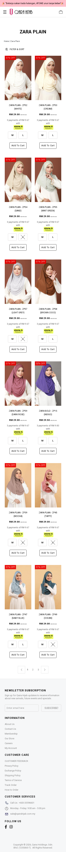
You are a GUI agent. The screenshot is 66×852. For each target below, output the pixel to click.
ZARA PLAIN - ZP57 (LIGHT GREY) (18, 311)
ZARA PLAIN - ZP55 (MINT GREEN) (48, 209)
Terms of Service (13, 780)
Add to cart (18, 145)
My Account (11, 748)
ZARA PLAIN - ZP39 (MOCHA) (18, 514)
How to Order (11, 789)
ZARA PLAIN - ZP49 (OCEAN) (48, 616)
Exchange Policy (13, 770)
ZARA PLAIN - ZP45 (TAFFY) (48, 514)
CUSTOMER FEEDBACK (16, 761)
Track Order (11, 785)
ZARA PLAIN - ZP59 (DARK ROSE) (18, 413)
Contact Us (10, 729)
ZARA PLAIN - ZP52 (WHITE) (18, 107)
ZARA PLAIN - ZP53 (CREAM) (48, 107)
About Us (9, 724)
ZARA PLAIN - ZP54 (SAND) (18, 209)
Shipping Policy (12, 775)
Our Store (9, 738)
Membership (11, 733)
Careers (8, 743)
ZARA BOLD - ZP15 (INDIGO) (48, 413)
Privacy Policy (11, 765)
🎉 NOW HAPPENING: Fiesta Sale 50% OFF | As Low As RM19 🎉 (33, 3)
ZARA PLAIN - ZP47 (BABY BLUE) (18, 616)
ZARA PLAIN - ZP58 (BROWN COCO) (48, 311)
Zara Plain (15, 41)
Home (6, 41)
